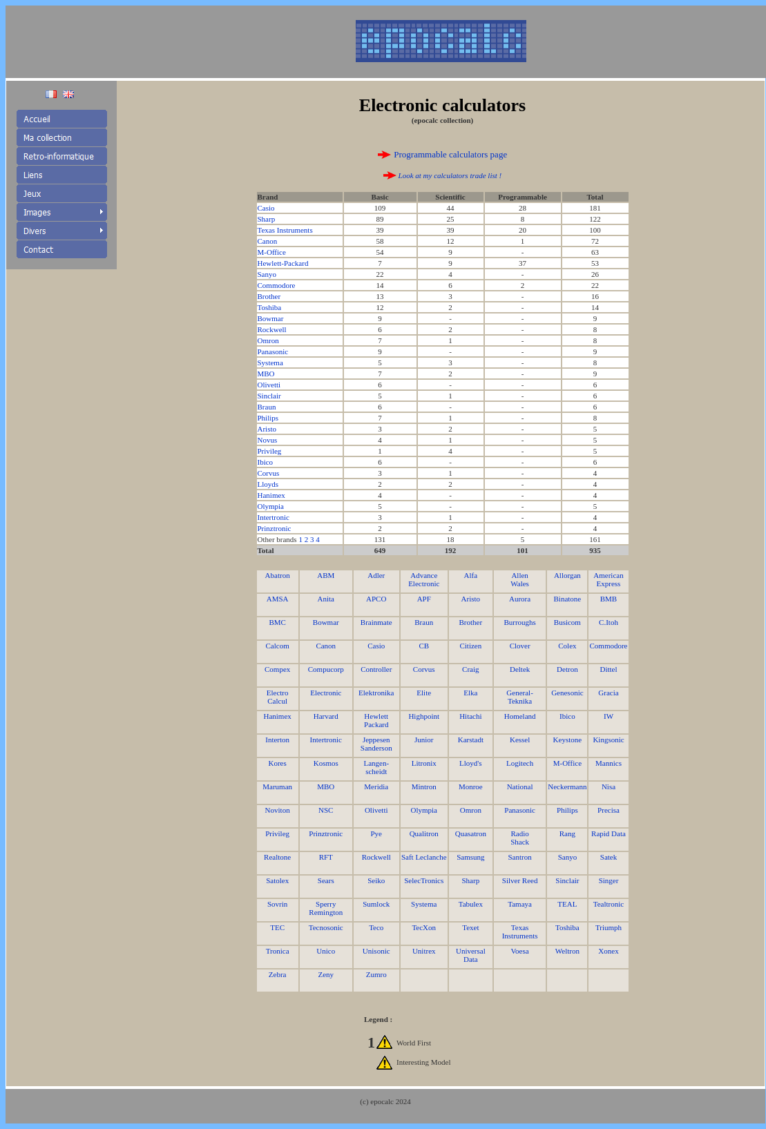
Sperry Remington (326, 908)
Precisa (608, 810)
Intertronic (273, 517)
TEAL (567, 904)
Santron (519, 857)
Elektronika (376, 692)
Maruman (277, 786)
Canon (268, 241)
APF (424, 599)
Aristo (267, 429)
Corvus (269, 473)
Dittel (608, 669)
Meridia (376, 786)
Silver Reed (520, 880)
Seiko (376, 880)
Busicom (567, 622)
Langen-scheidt (376, 767)
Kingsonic (608, 739)
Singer (609, 880)
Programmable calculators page (450, 154)
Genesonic (567, 692)
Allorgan (567, 575)
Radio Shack (519, 837)
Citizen (470, 645)
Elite (423, 692)
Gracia (608, 692)
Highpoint (423, 716)
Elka (470, 692)
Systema (270, 362)
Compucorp (326, 669)
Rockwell (272, 329)
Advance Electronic (423, 579)
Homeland (520, 716)
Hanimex (271, 495)
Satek (608, 857)
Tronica (277, 951)
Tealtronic (608, 904)
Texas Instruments (285, 230)
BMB (608, 599)
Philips (268, 418)
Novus (268, 440)
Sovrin (277, 904)
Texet (470, 927)
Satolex (277, 880)
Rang (567, 833)
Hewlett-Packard (283, 263)
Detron (567, 669)
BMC (277, 622)
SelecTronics (423, 880)
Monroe (471, 786)
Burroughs (519, 622)
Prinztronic (274, 528)
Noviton (277, 810)
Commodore (277, 285)
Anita (326, 599)
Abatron (277, 575)
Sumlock (376, 904)
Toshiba (270, 307)
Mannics (608, 763)
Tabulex (471, 904)
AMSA (278, 599)
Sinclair (269, 396)
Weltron (567, 951)
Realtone (277, 857)
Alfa (471, 575)
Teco (376, 927)
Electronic (325, 692)
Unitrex (424, 951)
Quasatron (470, 833)
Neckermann (567, 786)
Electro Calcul (278, 696)
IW (608, 716)
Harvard (326, 716)
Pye (376, 833)
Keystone (567, 739)
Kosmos (326, 763)
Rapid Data (608, 833)
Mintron (424, 786)
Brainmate (376, 622)
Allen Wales (519, 579)
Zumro (376, 974)
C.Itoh (608, 622)
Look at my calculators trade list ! (448, 175)
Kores (278, 763)
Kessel (520, 739)
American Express (608, 579)
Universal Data (471, 955)
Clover (520, 645)
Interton (277, 739)
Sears (326, 880)
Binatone (568, 599)
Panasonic (273, 351)
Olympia (271, 506)
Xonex (608, 951)
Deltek (520, 669)
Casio (266, 208)
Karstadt (470, 739)
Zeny (326, 974)
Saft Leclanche (424, 857)
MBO (266, 373)
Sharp (267, 219)
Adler (376, 575)
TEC (277, 927)
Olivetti (269, 384)
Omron (268, 340)
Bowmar (271, 318)
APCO (376, 599)
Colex (567, 645)
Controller (376, 669)
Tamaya (520, 904)
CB (424, 645)
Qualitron (424, 833)
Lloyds (268, 484)
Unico (325, 951)
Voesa (520, 951)
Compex (277, 669)
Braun (267, 407)
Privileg (270, 451)
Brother (269, 296)
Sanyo (267, 274)
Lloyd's (470, 763)
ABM (325, 575)
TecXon (424, 927)
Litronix (424, 763)
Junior (424, 739)
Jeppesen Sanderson (376, 743)
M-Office (272, 252)
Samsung (470, 857)
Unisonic (376, 951)
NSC (325, 810)
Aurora (519, 599)
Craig (470, 669)
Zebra (278, 974)
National (520, 786)
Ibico (266, 462)
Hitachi (470, 716)
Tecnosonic (326, 927)
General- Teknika (519, 696)
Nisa (608, 786)
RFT (326, 857)
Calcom (277, 645)
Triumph (608, 927)
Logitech (519, 763)
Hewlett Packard (376, 720)
